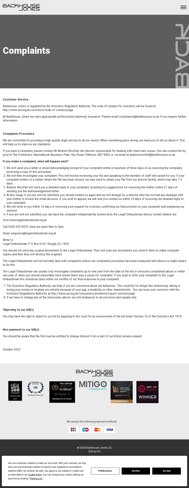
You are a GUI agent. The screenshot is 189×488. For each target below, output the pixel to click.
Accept (167, 471)
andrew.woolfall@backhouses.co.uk (152, 154)
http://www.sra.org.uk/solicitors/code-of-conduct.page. (38, 110)
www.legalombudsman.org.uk (28, 220)
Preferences (105, 471)
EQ (98, 451)
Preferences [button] (36, 478)
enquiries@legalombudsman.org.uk (33, 233)
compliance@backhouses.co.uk (139, 116)
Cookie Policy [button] (35, 474)
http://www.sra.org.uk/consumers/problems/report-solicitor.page (93, 293)
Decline (136, 471)
